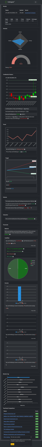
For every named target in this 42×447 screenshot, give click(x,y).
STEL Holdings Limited (9, 437)
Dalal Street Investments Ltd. (11, 419)
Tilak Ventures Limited (9, 424)
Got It (12, 444)
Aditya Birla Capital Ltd (9, 421)
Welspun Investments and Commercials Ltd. (14, 434)
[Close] (31, 437)
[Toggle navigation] (35, 2)
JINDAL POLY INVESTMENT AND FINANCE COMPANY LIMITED (18, 416)
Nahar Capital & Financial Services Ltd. (13, 426)
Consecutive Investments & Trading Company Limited (17, 432)
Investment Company (30, 12)
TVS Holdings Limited (9, 429)
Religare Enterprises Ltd (9, 413)
